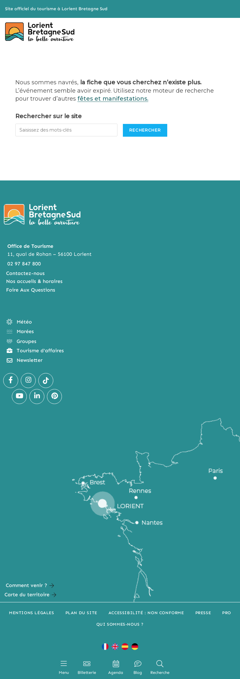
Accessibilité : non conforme (146, 612)
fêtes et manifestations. (113, 98)
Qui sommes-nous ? (120, 624)
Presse (203, 612)
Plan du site (81, 612)
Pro (226, 612)
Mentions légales (31, 612)
